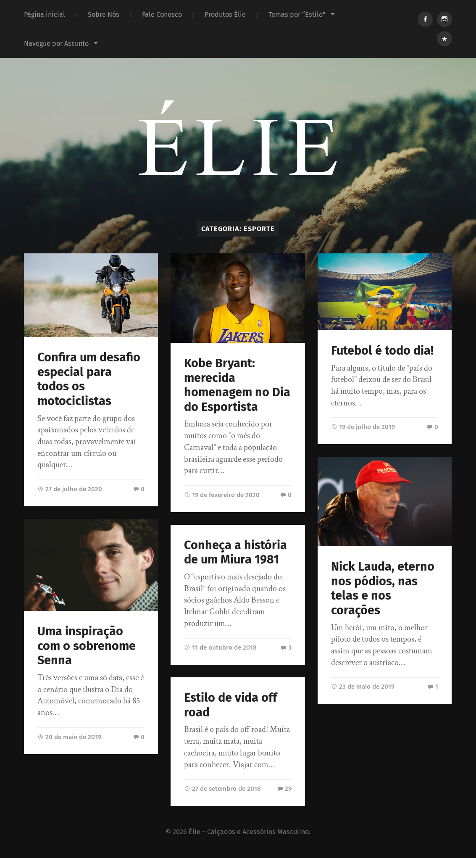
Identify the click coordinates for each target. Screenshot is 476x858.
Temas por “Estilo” (297, 14)
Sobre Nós (103, 14)
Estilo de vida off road (230, 705)
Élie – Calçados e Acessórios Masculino (249, 832)
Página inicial (44, 14)
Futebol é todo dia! (382, 350)
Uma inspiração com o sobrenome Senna (86, 646)
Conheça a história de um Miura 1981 (235, 552)
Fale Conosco (162, 14)
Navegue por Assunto (56, 43)
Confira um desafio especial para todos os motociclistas (88, 379)
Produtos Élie (225, 14)
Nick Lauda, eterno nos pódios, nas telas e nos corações (382, 588)
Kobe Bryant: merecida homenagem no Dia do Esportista (237, 385)
